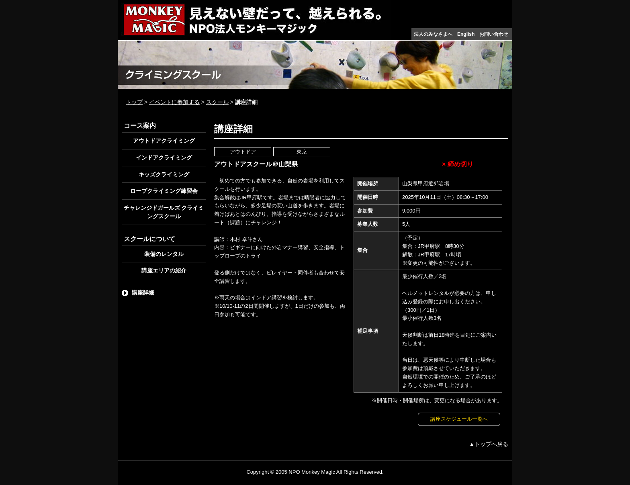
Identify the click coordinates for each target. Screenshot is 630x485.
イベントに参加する (174, 102)
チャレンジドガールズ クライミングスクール (164, 212)
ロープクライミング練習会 (164, 191)
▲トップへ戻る (488, 444)
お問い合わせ (493, 34)
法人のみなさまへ (433, 34)
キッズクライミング (164, 174)
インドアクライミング (164, 157)
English (466, 34)
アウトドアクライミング (164, 140)
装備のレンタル (164, 254)
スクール (217, 102)
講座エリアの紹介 (163, 270)
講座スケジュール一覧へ (459, 419)
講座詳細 (143, 292)
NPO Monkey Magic (311, 472)
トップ (134, 102)
